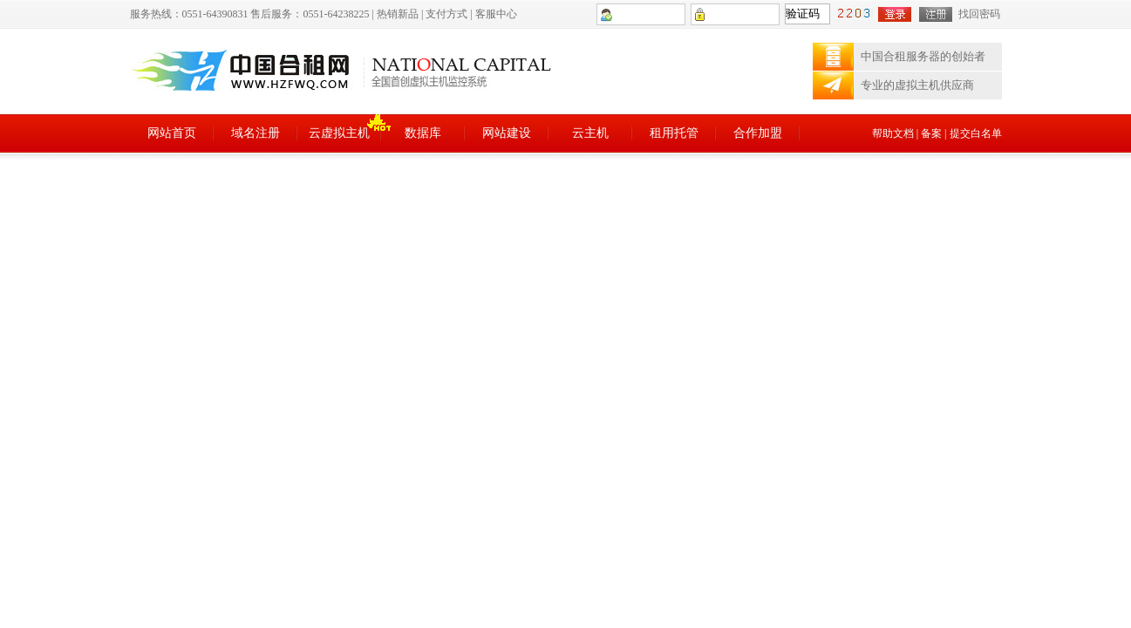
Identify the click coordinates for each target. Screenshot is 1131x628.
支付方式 (446, 14)
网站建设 (506, 133)
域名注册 (255, 133)
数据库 (423, 133)
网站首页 (171, 133)
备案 (931, 133)
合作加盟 (757, 133)
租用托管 (674, 133)
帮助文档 (893, 133)
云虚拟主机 (339, 133)
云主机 (590, 133)
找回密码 (979, 14)
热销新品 (398, 14)
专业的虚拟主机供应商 (917, 85)
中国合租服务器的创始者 (923, 56)
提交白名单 (976, 133)
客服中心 (496, 14)
